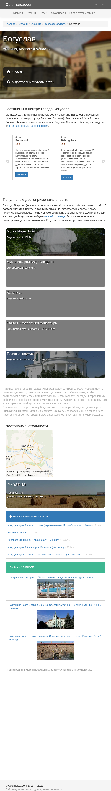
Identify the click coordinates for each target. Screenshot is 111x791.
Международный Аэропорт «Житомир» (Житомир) (41, 547)
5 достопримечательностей (30, 82)
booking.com (29, 403)
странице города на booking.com (28, 125)
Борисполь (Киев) (23, 532)
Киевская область (55, 23)
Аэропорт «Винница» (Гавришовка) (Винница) (39, 540)
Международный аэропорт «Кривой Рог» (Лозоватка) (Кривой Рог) (50, 554)
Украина (36, 23)
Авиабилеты (58, 12)
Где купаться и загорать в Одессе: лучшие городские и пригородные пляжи (51, 587)
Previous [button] (8, 161)
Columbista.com (20, 4)
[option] (33, 157)
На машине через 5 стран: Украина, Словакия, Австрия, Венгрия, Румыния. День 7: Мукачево (55, 616)
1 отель (15, 72)
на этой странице (54, 216)
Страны (31, 12)
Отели (43, 12)
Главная (18, 12)
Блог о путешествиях (82, 12)
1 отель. (64, 403)
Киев (100, 410)
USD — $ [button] (98, 4)
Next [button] (103, 161)
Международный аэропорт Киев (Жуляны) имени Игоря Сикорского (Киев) (55, 525)
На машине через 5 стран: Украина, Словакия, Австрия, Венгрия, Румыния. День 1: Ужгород (55, 647)
